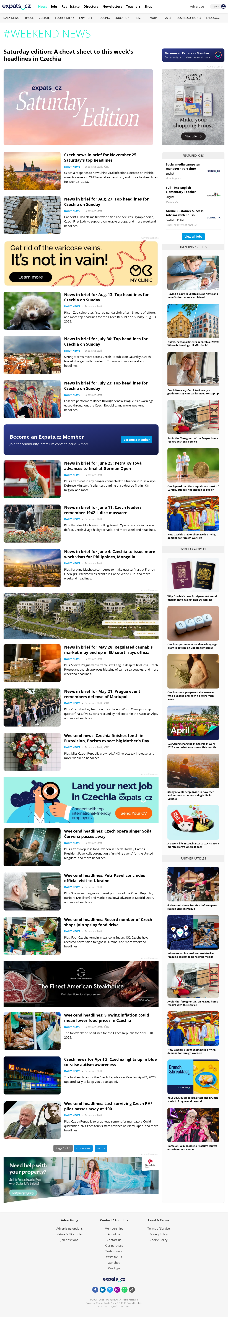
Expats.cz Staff (93, 166)
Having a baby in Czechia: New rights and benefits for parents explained (192, 295)
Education (122, 18)
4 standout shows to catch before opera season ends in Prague (192, 907)
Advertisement (215, 66)
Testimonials (114, 1251)
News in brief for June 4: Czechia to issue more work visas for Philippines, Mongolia (109, 554)
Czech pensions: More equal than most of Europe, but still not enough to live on (192, 488)
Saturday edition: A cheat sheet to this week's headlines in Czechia (68, 55)
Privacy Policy (158, 1234)
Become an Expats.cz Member (47, 436)
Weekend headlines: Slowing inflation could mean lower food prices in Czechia (106, 1017)
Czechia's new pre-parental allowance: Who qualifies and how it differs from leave (190, 696)
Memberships (114, 1229)
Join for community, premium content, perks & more (49, 444)
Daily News (11, 18)
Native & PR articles (69, 1234)
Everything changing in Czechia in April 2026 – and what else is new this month (191, 745)
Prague (29, 18)
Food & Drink (64, 18)
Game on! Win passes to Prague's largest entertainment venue (192, 1147)
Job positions (69, 1240)
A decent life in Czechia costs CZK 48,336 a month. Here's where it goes (193, 845)
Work (153, 18)
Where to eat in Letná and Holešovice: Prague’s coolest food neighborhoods (190, 955)
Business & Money (189, 18)
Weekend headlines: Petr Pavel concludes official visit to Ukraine (104, 877)
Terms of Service (158, 1229)
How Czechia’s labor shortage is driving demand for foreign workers (191, 536)
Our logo (114, 1268)
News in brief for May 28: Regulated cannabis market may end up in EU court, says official (108, 649)
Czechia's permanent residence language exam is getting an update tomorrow (192, 646)
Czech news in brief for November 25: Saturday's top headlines (101, 157)
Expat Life (85, 18)
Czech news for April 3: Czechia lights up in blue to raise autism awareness (110, 1061)
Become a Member (136, 440)
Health (139, 18)
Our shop (114, 1263)
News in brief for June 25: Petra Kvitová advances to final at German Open (103, 465)
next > (101, 1148)
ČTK (106, 166)
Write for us (114, 1257)
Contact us (114, 1240)
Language (213, 18)
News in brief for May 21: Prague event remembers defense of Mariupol (102, 694)
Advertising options (69, 1229)
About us (114, 1234)
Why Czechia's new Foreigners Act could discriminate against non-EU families (192, 598)
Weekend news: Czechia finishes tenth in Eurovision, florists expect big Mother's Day (106, 738)
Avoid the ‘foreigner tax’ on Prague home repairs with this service (192, 440)
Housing (104, 18)
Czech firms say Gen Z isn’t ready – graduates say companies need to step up (193, 391)
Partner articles (193, 858)
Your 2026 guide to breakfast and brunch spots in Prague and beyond (192, 1099)
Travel (166, 18)
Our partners (114, 1246)
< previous (83, 1148)
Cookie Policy (158, 1240)
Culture (44, 18)
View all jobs (193, 237)
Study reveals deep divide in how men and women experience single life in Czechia (190, 795)
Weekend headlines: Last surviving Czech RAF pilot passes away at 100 (108, 1106)
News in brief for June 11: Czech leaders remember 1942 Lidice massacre (102, 510)
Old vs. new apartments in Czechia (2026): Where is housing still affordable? (193, 343)
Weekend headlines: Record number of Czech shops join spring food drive (108, 922)
